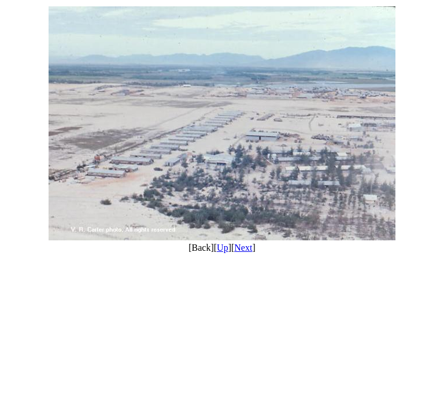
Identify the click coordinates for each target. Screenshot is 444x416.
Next (243, 247)
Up (222, 247)
